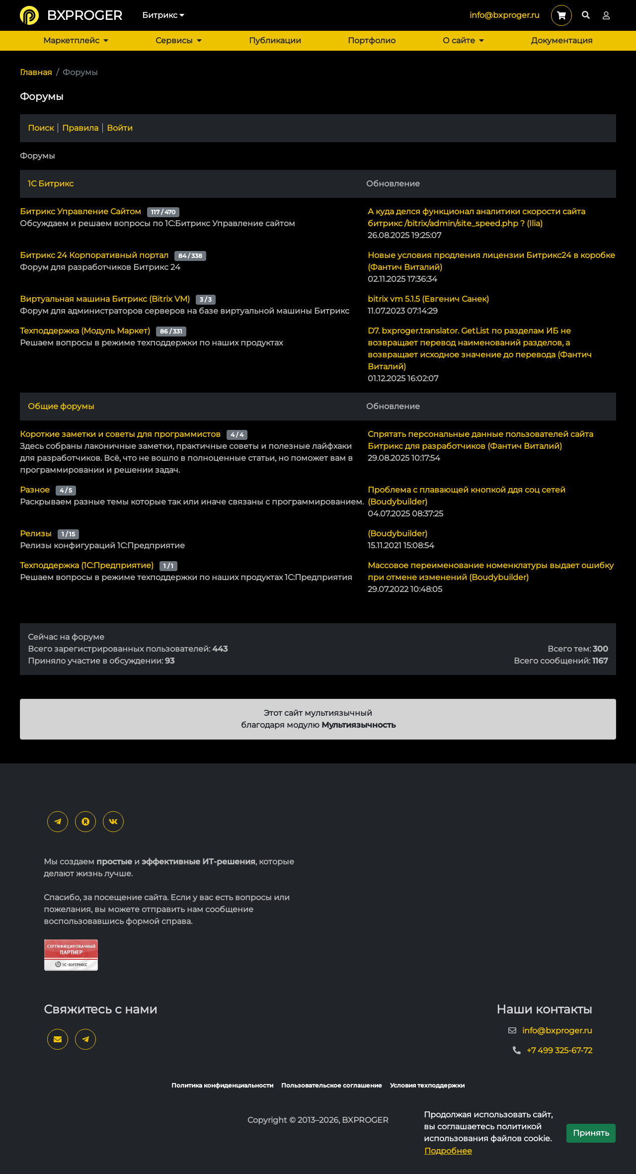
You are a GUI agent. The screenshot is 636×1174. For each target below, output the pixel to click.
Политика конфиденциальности (222, 1085)
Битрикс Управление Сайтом (80, 211)
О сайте (463, 40)
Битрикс (163, 15)
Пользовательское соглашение (331, 1085)
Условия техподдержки (427, 1085)
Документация (562, 40)
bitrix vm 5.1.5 (428, 299)
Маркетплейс (75, 40)
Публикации (275, 40)
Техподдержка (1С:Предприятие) (87, 565)
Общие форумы (61, 406)
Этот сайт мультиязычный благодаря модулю (318, 719)
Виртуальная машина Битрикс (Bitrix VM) (105, 299)
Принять (591, 1133)
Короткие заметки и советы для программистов (120, 434)
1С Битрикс (51, 183)
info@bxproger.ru (505, 15)
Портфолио (372, 40)
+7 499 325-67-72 (559, 1050)
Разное (35, 490)
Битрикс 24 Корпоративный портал (94, 255)
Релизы (36, 533)
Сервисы (179, 40)
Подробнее (448, 1151)
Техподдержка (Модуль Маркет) (85, 330)
